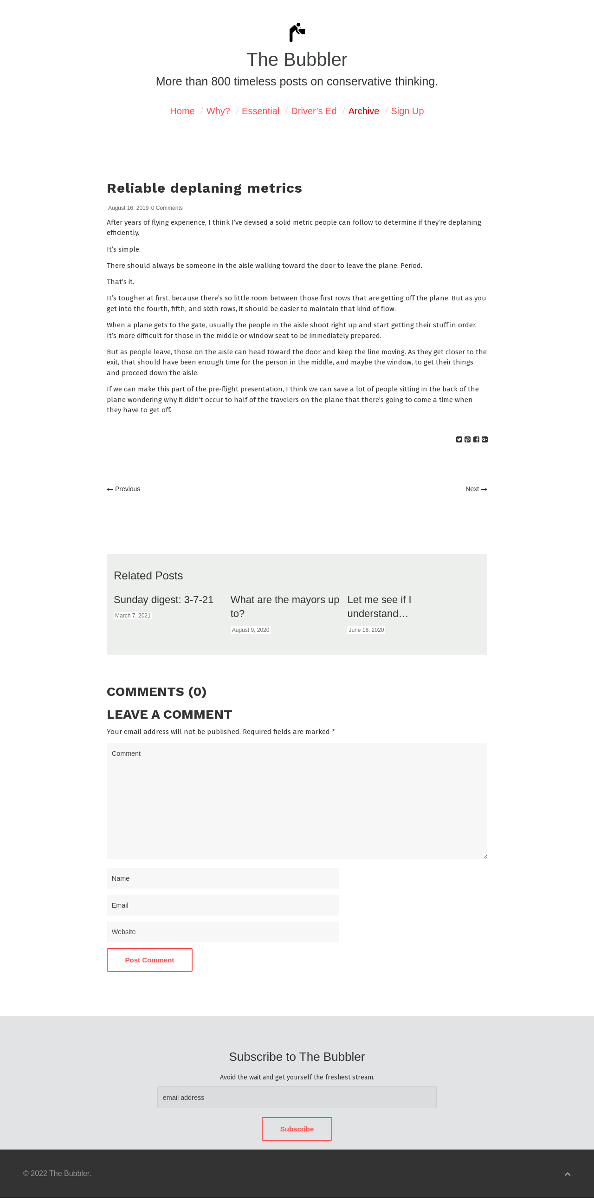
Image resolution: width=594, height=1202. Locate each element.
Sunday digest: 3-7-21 (163, 599)
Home (182, 111)
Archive (364, 111)
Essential (260, 111)
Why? (218, 111)
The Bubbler (297, 59)
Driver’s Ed (313, 111)
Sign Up (407, 111)
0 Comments (167, 208)
